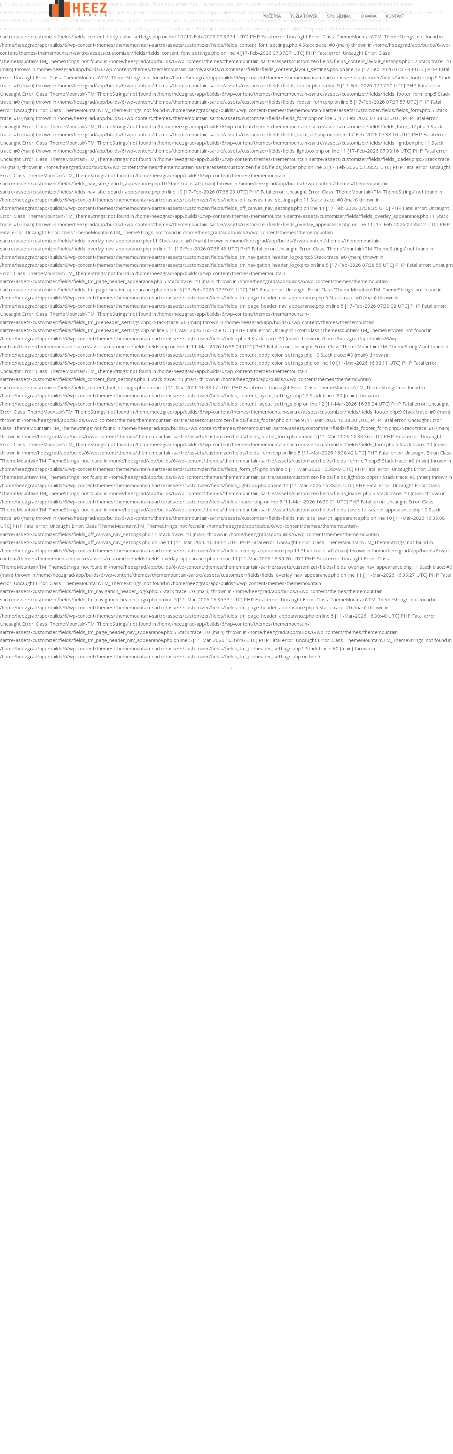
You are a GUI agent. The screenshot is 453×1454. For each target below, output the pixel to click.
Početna (271, 16)
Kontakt (395, 16)
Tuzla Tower (303, 16)
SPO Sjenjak (339, 16)
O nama (368, 16)
